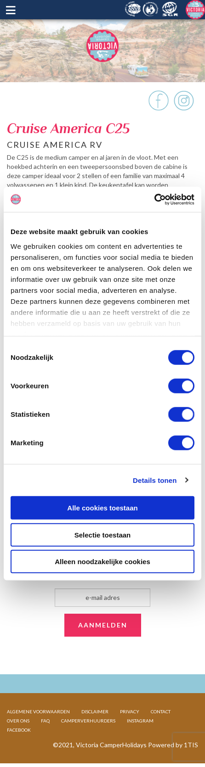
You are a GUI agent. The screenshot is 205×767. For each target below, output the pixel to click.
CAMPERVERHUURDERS (88, 720)
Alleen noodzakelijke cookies (102, 561)
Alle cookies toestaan (102, 508)
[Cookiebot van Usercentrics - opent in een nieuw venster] (154, 199)
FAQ (45, 720)
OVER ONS (18, 720)
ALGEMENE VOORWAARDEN (38, 711)
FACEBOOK (19, 730)
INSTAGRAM (140, 720)
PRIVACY (129, 711)
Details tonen (155, 480)
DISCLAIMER (94, 711)
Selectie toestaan (102, 534)
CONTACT (161, 711)
